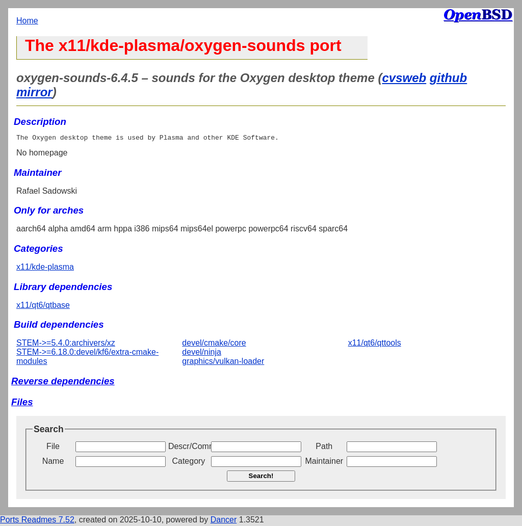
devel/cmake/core (214, 344)
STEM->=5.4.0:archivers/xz (65, 344)
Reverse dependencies (63, 382)
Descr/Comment (188, 447)
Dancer (224, 521)
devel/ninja (201, 353)
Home (27, 20)
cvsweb (404, 78)
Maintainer (324, 462)
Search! (261, 477)
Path (324, 447)
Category (188, 462)
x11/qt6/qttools (374, 344)
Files (22, 403)
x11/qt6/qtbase (43, 306)
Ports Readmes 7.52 (37, 521)
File (53, 447)
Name (53, 462)
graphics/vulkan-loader (223, 362)
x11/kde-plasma (45, 268)
